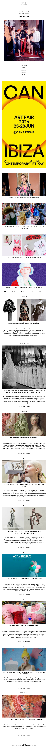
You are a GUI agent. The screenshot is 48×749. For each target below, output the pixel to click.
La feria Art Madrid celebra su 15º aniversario (24, 578)
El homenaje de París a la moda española (24, 323)
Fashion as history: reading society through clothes (24, 287)
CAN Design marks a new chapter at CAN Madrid (24, 719)
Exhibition (24, 297)
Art (24, 458)
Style (27, 344)
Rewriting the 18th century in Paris (24, 438)
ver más (28, 339)
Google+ (3, 748)
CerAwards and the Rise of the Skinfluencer (24, 197)
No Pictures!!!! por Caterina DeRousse (24, 625)
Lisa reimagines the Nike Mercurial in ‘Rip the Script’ (24, 258)
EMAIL (24, 75)
